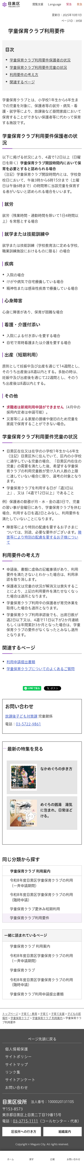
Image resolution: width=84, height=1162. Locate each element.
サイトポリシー (18, 1056)
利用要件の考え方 (24, 74)
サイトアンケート (20, 1080)
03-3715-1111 (25, 1121)
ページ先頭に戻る (42, 1039)
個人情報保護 (16, 1049)
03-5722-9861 (28, 724)
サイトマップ (16, 1064)
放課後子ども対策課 (21, 716)
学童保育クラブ (20, 1018)
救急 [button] (79, 4)
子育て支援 (58, 1013)
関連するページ (22, 82)
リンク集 (12, 1072)
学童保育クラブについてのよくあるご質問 (40, 669)
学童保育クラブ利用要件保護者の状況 (40, 60)
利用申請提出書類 (20, 662)
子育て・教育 (29, 1013)
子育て (44, 1013)
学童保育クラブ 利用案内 (47, 1018)
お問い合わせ (16, 1087)
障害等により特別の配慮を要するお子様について (44, 537)
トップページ (10, 1013)
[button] (36, 4)
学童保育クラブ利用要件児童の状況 (38, 67)
